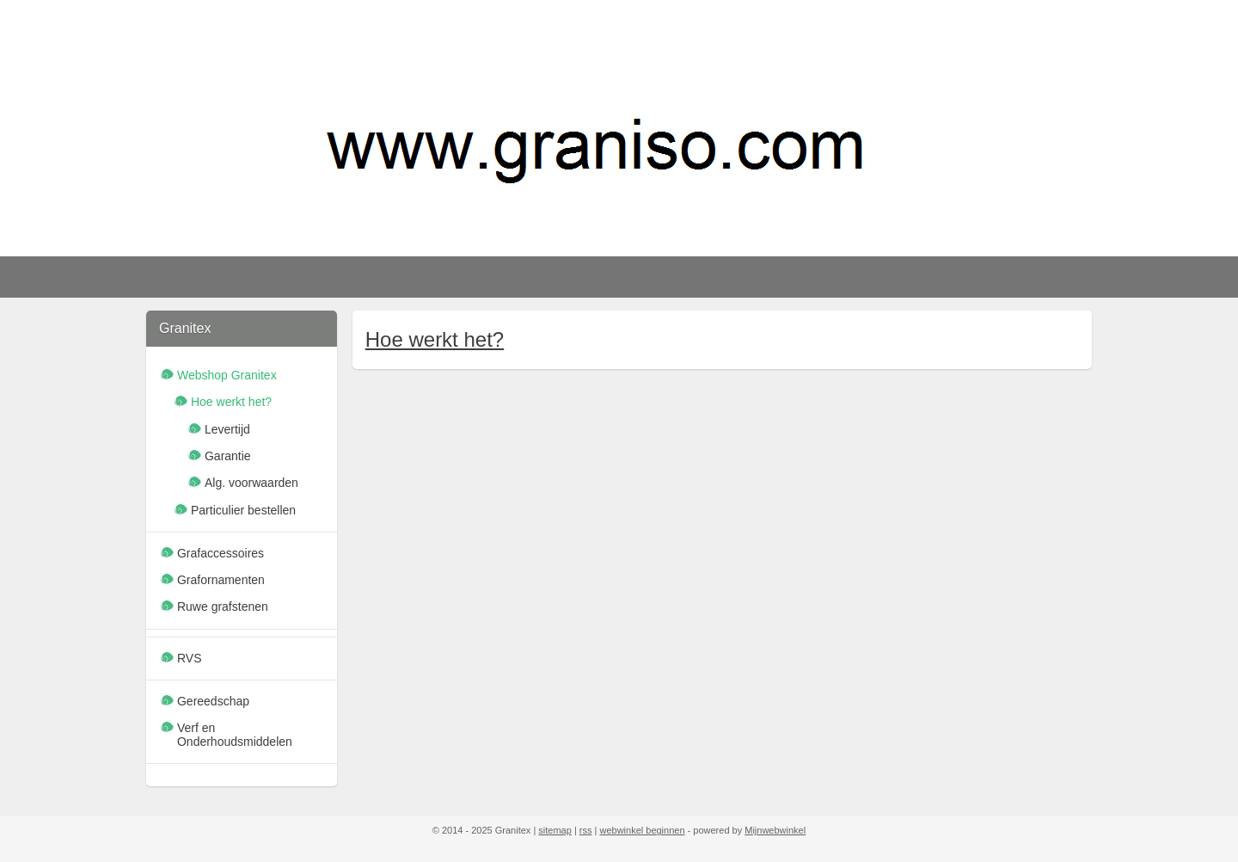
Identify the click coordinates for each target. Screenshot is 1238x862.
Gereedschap (213, 701)
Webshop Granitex (227, 375)
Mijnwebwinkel (775, 830)
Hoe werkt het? (434, 339)
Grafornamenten (221, 580)
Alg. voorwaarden (251, 482)
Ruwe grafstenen (222, 606)
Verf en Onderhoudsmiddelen (234, 734)
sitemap (555, 830)
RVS (189, 658)
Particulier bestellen (243, 510)
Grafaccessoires (220, 553)
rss (585, 830)
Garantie (228, 456)
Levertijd (227, 429)
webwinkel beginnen (641, 830)
